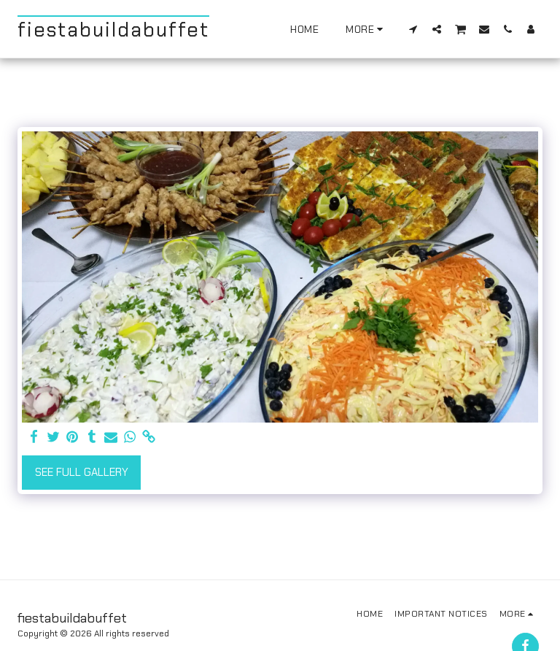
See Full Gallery (81, 472)
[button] (413, 28)
